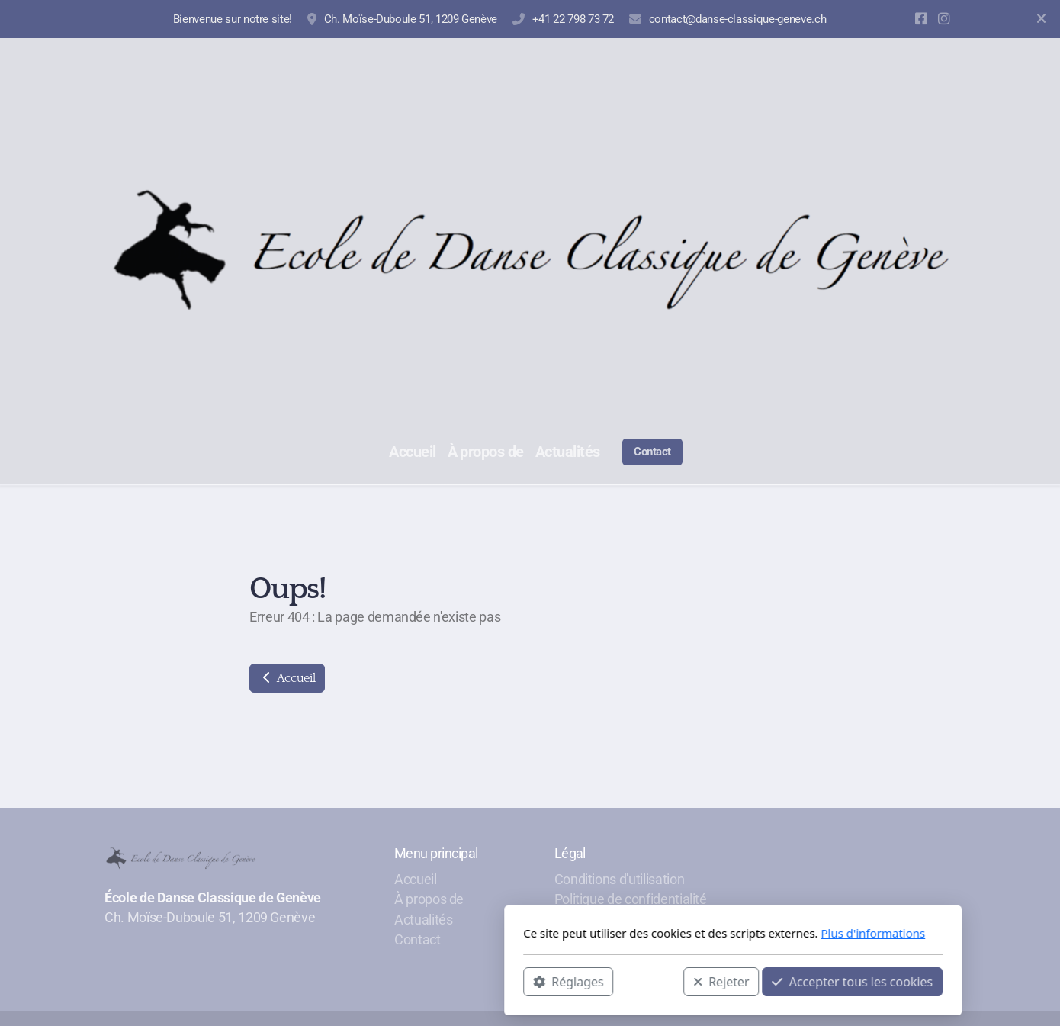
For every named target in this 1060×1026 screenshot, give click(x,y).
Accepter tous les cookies (649, 981)
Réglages (365, 981)
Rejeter (518, 981)
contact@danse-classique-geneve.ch (737, 19)
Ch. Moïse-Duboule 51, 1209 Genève (410, 19)
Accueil (287, 678)
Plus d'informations (670, 933)
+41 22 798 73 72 (573, 19)
